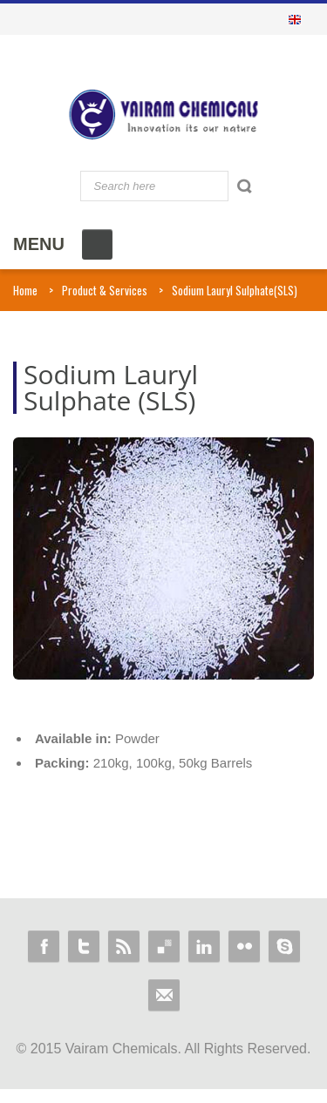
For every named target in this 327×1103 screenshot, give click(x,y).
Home (25, 290)
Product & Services (104, 290)
